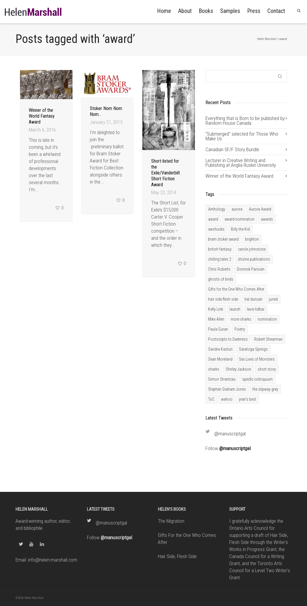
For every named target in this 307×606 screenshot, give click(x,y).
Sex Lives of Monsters (257, 359)
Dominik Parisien (250, 269)
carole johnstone (252, 249)
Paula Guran (218, 329)
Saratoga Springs (253, 349)
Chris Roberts (219, 269)
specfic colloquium (257, 379)
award (213, 219)
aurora (237, 209)
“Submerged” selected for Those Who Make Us (241, 136)
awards (267, 219)
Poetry (240, 329)
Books (206, 10)
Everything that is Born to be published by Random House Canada (245, 120)
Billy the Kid (240, 229)
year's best (247, 399)
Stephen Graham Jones (227, 389)
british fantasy (220, 249)
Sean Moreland (220, 359)
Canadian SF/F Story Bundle (232, 149)
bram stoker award (223, 239)
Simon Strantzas (222, 379)
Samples (230, 10)
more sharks (241, 319)
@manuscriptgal (230, 434)
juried (273, 299)
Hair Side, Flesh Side (177, 556)
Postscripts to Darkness (228, 339)
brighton (252, 239)
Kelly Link (215, 309)
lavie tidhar (255, 309)
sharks (213, 369)
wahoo (226, 399)
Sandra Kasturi (220, 349)
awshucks (216, 229)
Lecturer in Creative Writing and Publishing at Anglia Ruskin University (240, 162)
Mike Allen (216, 319)
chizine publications (254, 259)
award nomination (239, 219)
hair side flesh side (223, 299)
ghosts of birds (220, 279)
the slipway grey (265, 389)
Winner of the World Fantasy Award (42, 116)
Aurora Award (260, 209)
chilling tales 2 (219, 259)
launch (235, 309)
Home (164, 10)
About (185, 10)
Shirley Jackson (238, 369)
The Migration (171, 521)
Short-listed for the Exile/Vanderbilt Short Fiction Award (165, 172)
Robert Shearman (268, 339)
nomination (267, 319)
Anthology (216, 209)
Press (253, 10)
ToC (211, 399)
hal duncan (253, 299)
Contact (276, 10)
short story (267, 369)
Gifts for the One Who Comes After (236, 289)
